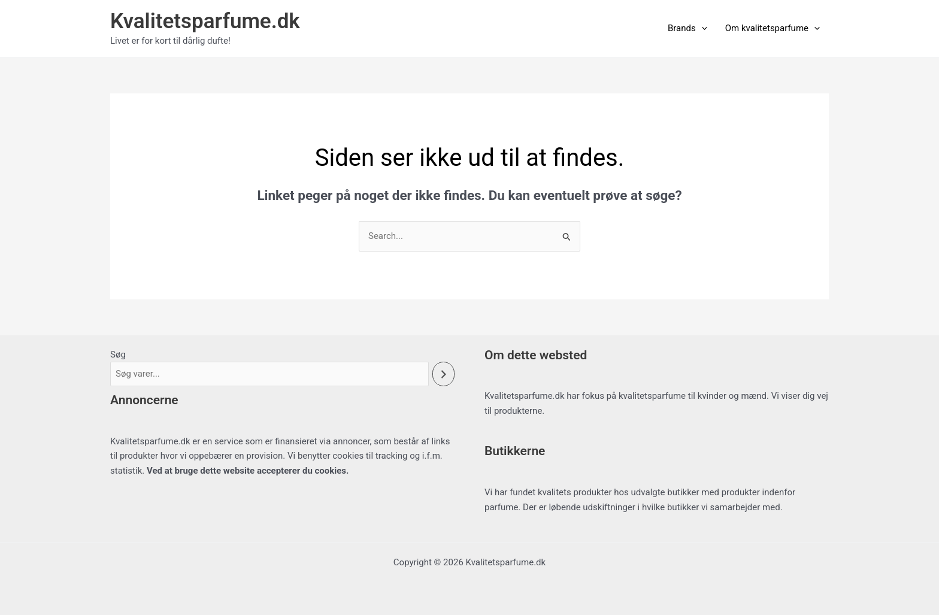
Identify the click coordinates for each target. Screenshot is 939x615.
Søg (118, 354)
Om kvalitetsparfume (772, 28)
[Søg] (443, 374)
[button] (701, 28)
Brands (687, 28)
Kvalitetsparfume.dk (205, 21)
